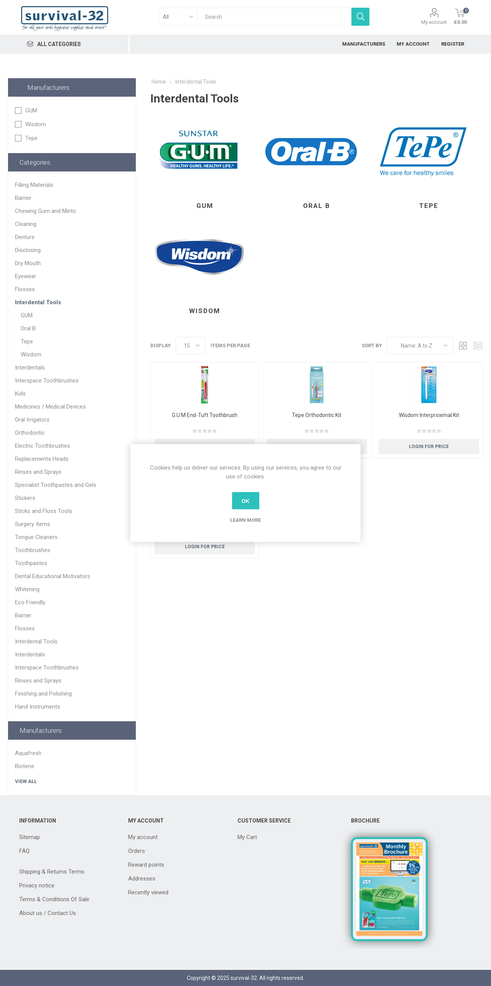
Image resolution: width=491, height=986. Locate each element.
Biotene (24, 766)
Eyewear (25, 276)
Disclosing (28, 250)
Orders (136, 850)
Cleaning (25, 224)
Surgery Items (32, 524)
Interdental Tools (38, 302)
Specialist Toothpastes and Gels (55, 484)
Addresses (141, 878)
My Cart (247, 837)
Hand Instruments (37, 706)
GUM (204, 205)
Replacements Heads (42, 458)
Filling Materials (34, 184)
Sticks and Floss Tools (43, 511)
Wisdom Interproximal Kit (429, 415)
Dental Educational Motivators (52, 576)
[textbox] (274, 17)
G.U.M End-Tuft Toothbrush (204, 415)
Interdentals (30, 367)
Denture (25, 237)
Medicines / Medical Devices (50, 406)
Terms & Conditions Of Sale (54, 899)
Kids (20, 393)
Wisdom (204, 311)
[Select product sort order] (420, 345)
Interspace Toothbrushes (47, 380)
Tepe (428, 205)
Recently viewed (148, 892)
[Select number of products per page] (191, 345)
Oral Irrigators (32, 419)
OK (246, 501)
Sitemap (29, 837)
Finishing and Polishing (43, 693)
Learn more (245, 520)
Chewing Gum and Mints (45, 211)
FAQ (24, 850)
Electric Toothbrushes (42, 445)
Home (159, 82)
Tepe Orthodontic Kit (316, 415)
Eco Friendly (30, 602)
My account (434, 22)
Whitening (27, 589)
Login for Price (429, 446)
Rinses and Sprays (38, 471)
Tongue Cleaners (36, 537)
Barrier (23, 198)
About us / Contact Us (47, 913)
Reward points (146, 864)
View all (26, 781)
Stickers (25, 498)
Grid (463, 345)
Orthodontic (30, 432)
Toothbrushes (32, 550)
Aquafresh (28, 753)
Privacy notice (36, 885)
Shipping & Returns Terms (51, 871)
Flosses (25, 289)
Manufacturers (48, 87)
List (477, 345)
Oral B (316, 205)
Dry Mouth (28, 263)
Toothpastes (31, 563)
